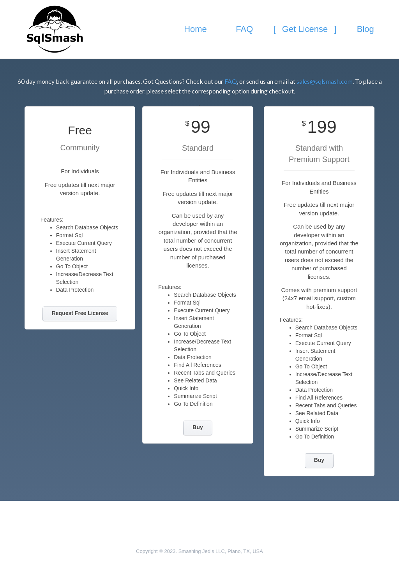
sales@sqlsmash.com (325, 81)
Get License (305, 29)
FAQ (244, 29)
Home (195, 29)
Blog (365, 29)
